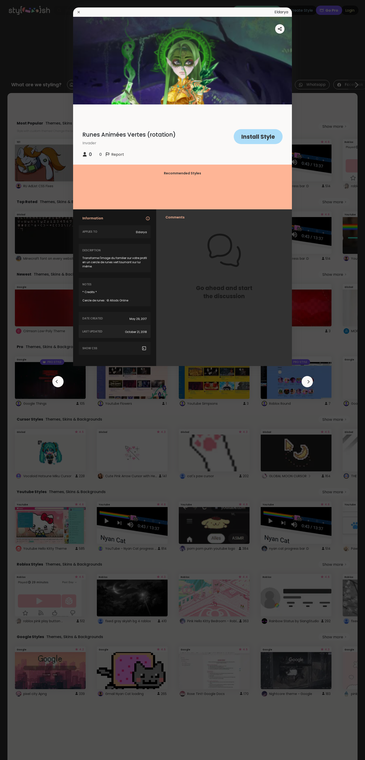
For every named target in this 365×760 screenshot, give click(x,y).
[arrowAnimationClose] (58, 381)
